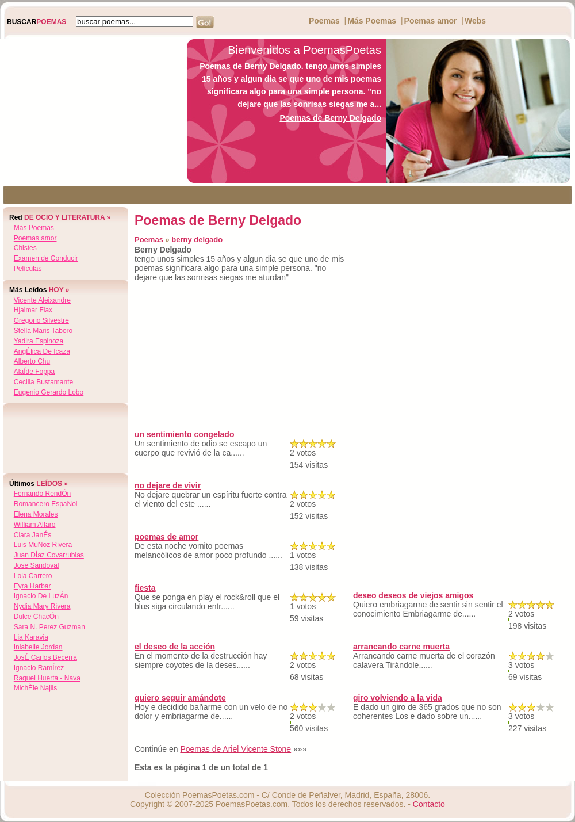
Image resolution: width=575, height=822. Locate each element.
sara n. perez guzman (49, 627)
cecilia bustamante (43, 382)
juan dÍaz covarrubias (49, 555)
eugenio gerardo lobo (48, 392)
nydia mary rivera (42, 606)
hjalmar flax (33, 310)
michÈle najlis (35, 688)
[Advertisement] (90, 111)
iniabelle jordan (38, 647)
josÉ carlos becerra (45, 657)
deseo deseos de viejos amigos (413, 595)
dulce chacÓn (36, 617)
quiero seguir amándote (180, 697)
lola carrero (33, 576)
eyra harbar (32, 586)
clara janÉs (32, 535)
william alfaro (35, 525)
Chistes (25, 248)
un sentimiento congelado (184, 434)
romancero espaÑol (46, 504)
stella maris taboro (43, 331)
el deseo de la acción (175, 646)
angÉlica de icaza (42, 351)
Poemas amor (430, 20)
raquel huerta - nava (47, 678)
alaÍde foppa (34, 372)
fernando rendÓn (42, 494)
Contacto (429, 804)
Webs (475, 20)
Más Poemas (371, 20)
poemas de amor (166, 536)
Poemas (324, 20)
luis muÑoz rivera (43, 545)
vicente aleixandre (42, 300)
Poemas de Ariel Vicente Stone (235, 749)
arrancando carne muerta (401, 646)
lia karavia (31, 637)
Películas (28, 269)
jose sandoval (36, 565)
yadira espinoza (39, 341)
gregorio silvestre (41, 320)
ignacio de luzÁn (41, 596)
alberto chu (32, 361)
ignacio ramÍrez (39, 668)
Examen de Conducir (46, 258)
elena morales (36, 514)
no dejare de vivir (168, 485)
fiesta (145, 587)
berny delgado (197, 239)
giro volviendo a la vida (397, 697)
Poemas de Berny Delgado (330, 118)
